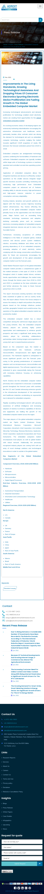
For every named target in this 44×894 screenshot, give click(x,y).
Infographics (7, 820)
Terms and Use (8, 779)
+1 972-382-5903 (10, 719)
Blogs (5, 803)
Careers (5, 770)
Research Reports (9, 758)
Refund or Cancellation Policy (13, 792)
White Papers (7, 812)
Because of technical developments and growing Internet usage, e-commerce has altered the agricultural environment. (25, 658)
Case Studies (7, 816)
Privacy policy (7, 783)
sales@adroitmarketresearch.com (15, 730)
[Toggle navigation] (40, 6)
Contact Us (7, 775)
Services (6, 762)
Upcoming (6, 825)
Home (5, 44)
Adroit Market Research (31, 891)
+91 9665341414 (10, 723)
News (5, 829)
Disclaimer (6, 787)
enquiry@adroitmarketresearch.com (16, 727)
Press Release (19, 44)
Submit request (29, 863)
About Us (6, 766)
